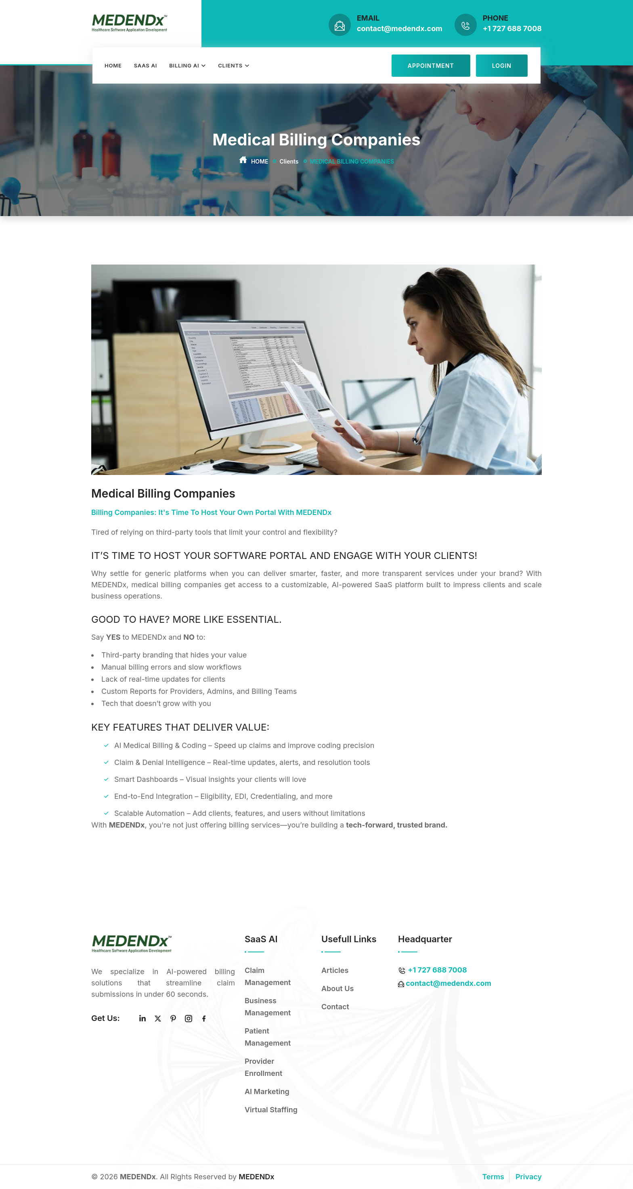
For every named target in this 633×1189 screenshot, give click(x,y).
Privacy (529, 1176)
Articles (334, 970)
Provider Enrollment (263, 1067)
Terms (493, 1176)
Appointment (431, 65)
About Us (337, 988)
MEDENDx (256, 1176)
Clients (230, 65)
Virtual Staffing (271, 1109)
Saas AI (145, 65)
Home (113, 65)
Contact (335, 1006)
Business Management (268, 1006)
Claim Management (268, 976)
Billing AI (184, 65)
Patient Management (268, 1037)
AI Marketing (267, 1091)
